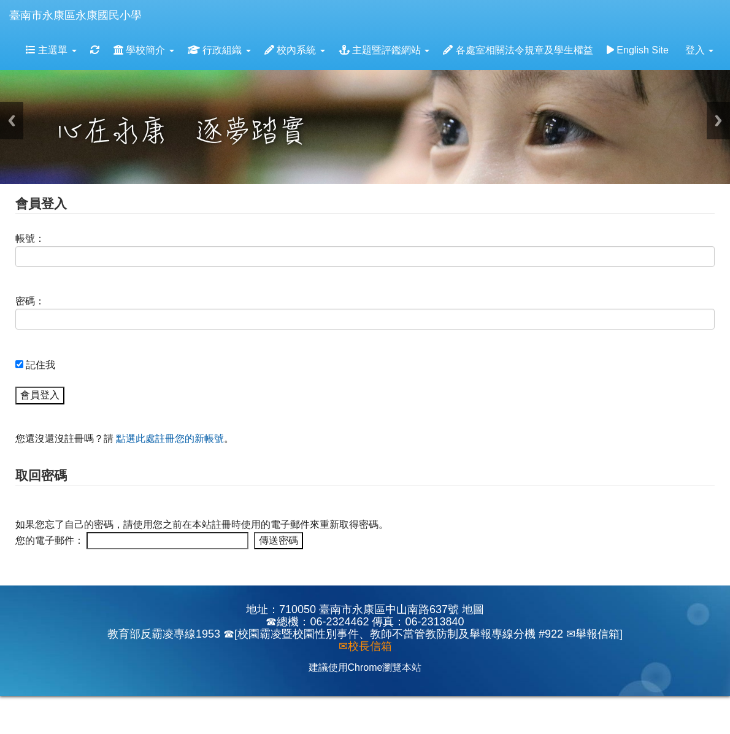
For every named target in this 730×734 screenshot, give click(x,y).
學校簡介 (143, 50)
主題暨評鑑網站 (384, 50)
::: (153, 4)
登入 (699, 50)
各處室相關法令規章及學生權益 (518, 50)
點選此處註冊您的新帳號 (170, 438)
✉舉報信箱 (593, 634)
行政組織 (219, 50)
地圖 (473, 609)
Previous (11, 120)
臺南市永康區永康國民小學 (75, 15)
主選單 (51, 50)
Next (718, 120)
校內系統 (294, 50)
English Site (638, 50)
